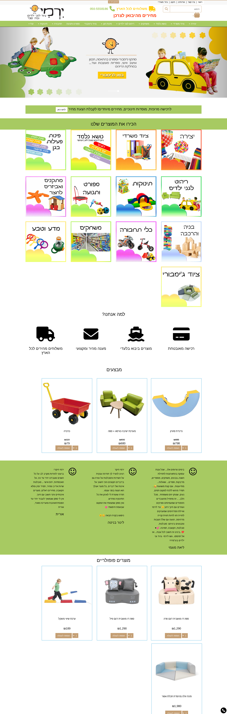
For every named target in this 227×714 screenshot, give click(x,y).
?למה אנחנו (113, 314)
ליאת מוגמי (176, 537)
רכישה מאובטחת (181, 349)
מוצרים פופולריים (113, 550)
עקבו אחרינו (131, 641)
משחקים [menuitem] (144, 23)
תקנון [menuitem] (173, 2)
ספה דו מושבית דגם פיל (136, 599)
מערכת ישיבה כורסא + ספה (136, 421)
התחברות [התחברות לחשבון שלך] (113, 2)
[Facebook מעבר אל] (139, 646)
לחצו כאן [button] (62, 109)
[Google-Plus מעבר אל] (134, 646)
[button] (17, 62)
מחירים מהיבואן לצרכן (135, 15)
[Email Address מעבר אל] (124, 646)
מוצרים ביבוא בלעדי (136, 349)
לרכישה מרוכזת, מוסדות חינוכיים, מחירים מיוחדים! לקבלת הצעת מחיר (119, 109)
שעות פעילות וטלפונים (63, 641)
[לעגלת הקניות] (196, 15)
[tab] (113, 628)
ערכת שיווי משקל (91, 599)
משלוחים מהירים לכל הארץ (46, 351)
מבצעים (113, 369)
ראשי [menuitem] (200, 2)
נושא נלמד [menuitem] (160, 23)
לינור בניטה (116, 512)
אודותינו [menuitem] (181, 2)
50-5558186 (100, 8)
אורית (60, 504)
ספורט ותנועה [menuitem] (73, 23)
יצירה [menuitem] (192, 23)
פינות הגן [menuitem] (106, 23)
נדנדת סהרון (181, 421)
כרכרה (91, 421)
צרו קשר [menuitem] (191, 2)
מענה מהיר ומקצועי (91, 349)
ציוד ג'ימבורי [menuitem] (90, 23)
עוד (31, 23)
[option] (113, 62)
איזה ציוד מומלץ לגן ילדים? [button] (185, 628)
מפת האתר (193, 641)
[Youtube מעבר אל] (129, 646)
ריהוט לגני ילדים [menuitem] (125, 23)
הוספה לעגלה (178, 438)
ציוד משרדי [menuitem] (163, 2)
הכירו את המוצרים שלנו (113, 124)
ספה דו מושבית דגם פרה (181, 599)
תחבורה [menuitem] (57, 23)
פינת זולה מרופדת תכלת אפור (46, 599)
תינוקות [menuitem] (42, 23)
